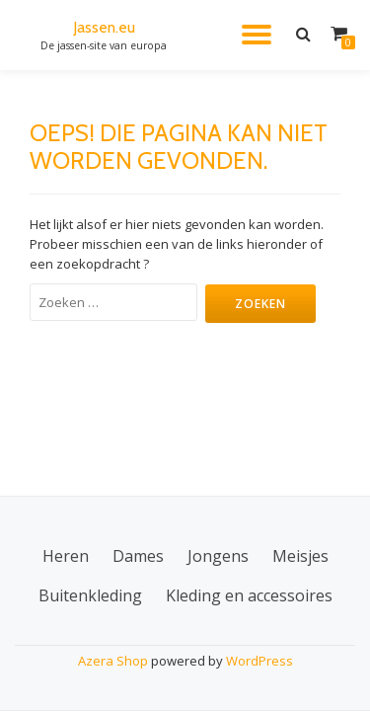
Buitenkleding (90, 595)
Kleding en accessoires (249, 595)
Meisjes (300, 556)
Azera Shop (113, 661)
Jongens (218, 556)
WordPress (259, 661)
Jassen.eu (104, 27)
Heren (65, 556)
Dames (138, 556)
